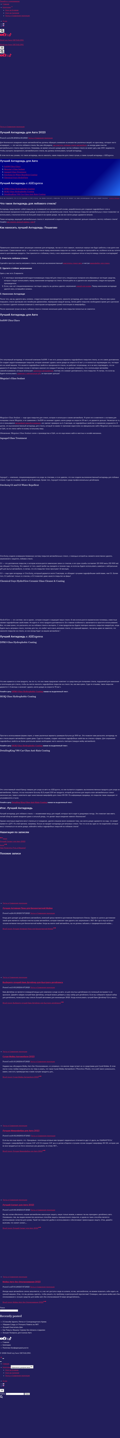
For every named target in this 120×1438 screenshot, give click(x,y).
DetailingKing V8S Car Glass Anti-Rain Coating (25, 194)
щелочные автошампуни (43, 371)
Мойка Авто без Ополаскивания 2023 (22, 1282)
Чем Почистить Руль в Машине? (60, 846)
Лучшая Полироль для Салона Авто (17, 1333)
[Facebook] (4, 36)
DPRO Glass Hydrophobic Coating (19, 189)
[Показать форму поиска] (2, 31)
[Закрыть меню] (1, 1361)
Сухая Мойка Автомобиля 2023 (19, 1056)
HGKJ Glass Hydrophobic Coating (19, 192)
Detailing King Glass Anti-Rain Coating (29, 802)
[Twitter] (7, 36)
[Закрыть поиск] (2, 1390)
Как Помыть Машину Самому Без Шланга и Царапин (24, 1330)
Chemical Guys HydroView (16, 178)
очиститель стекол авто (72, 263)
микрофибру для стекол (100, 263)
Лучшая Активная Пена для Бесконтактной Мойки (28, 908)
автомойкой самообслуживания (28, 423)
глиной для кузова (83, 286)
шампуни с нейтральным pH (29, 373)
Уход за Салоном (12, 13)
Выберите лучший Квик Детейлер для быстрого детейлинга (33, 982)
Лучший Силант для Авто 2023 (60, 839)
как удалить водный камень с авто (21, 222)
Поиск (2, 1308)
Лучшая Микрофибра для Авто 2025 (21, 1130)
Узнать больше (114, 198)
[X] (7, 56)
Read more (29, 929)
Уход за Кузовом (11, 10)
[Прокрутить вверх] (1, 1358)
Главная (6, 4)
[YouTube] (1, 36)
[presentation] (61, 880)
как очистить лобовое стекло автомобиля (69, 145)
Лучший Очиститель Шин (13, 1327)
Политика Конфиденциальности (15, 1348)
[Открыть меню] (2, 47)
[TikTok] (10, 36)
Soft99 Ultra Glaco (12, 166)
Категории (7, 1345)
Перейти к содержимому (10, 1)
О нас (5, 21)
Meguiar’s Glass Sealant (14, 169)
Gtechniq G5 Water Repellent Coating (20, 175)
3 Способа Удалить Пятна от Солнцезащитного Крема (24, 1322)
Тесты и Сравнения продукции (17, 16)
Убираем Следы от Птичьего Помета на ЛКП (21, 1324)
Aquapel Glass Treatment (15, 172)
